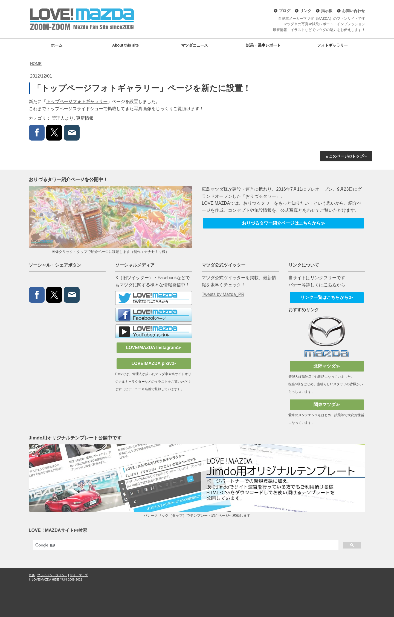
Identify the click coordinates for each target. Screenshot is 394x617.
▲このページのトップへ (346, 156)
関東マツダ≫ (327, 404)
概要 (32, 575)
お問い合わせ (353, 10)
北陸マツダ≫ (327, 366)
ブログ (284, 10)
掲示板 (326, 10)
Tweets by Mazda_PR (223, 294)
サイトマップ (79, 575)
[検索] (185, 545)
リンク (305, 10)
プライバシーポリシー (52, 575)
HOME (36, 63)
